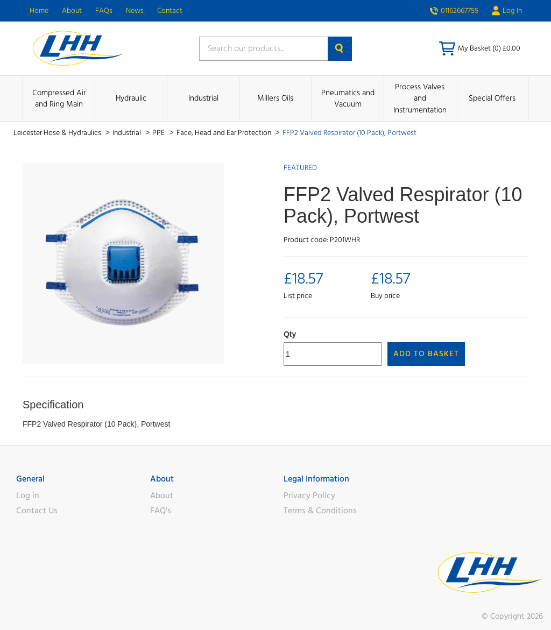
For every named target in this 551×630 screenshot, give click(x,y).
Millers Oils (275, 98)
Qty (290, 334)
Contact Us (37, 510)
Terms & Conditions (320, 510)
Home (39, 11)
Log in (27, 495)
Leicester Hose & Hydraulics (58, 133)
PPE (159, 133)
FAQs (103, 11)
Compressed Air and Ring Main (59, 98)
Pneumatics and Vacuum (348, 98)
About (72, 11)
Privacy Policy (309, 495)
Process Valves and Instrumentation (420, 98)
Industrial (203, 98)
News (135, 11)
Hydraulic (131, 98)
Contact (169, 11)
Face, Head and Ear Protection (224, 133)
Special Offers (492, 98)
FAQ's (160, 510)
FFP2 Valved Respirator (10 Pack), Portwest (349, 133)
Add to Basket (426, 354)
